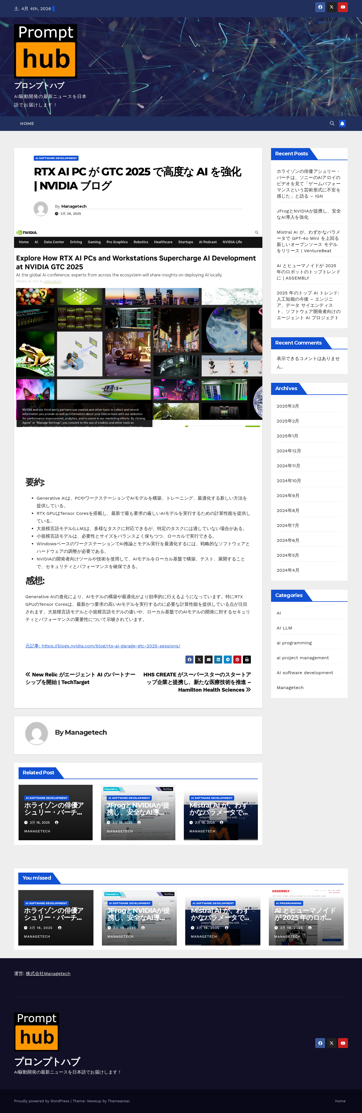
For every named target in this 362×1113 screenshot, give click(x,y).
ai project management (303, 657)
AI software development (56, 158)
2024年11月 (288, 465)
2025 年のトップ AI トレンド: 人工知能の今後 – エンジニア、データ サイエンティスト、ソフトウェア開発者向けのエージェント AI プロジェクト (309, 305)
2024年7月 (288, 525)
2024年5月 (288, 555)
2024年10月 (289, 480)
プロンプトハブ (39, 85)
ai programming (294, 642)
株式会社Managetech (48, 973)
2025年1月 (288, 436)
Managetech (74, 206)
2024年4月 (288, 570)
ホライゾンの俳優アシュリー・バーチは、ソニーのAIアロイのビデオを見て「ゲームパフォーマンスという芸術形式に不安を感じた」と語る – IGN (309, 184)
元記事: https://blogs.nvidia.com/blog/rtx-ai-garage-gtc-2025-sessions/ (102, 646)
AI (279, 613)
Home (27, 123)
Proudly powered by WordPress (42, 1101)
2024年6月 (288, 540)
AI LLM (284, 628)
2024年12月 (289, 450)
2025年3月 (288, 406)
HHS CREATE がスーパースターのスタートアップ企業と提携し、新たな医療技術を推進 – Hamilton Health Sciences (197, 682)
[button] (332, 123)
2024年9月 (288, 495)
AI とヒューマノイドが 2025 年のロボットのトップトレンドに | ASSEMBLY (309, 272)
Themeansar (118, 1101)
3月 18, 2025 (42, 928)
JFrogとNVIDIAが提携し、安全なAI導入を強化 (138, 812)
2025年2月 (288, 421)
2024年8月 (288, 510)
